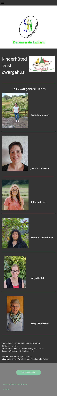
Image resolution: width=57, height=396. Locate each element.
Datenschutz (16, 384)
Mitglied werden (28, 372)
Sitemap (25, 384)
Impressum (7, 384)
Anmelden (6, 389)
